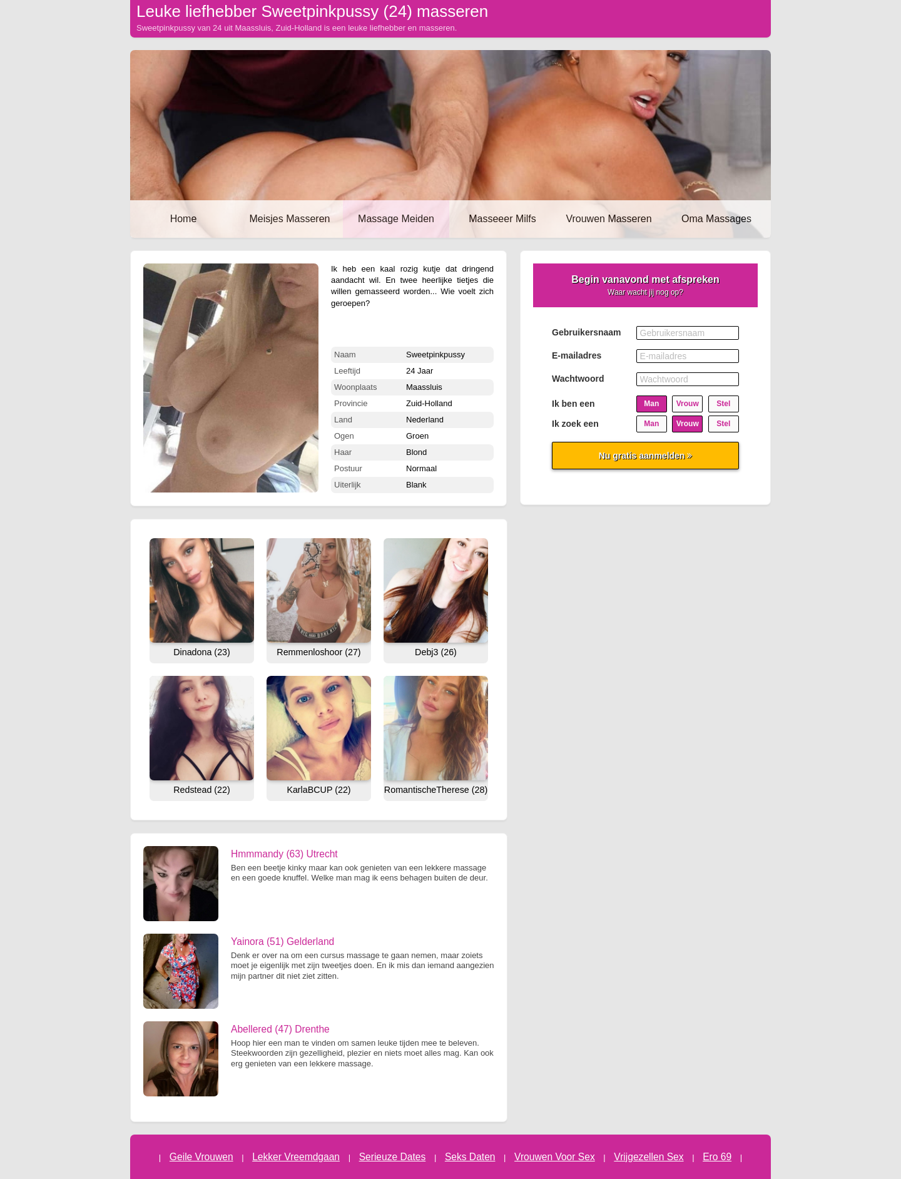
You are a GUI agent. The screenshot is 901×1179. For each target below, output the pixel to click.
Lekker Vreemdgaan (296, 1156)
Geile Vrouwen (201, 1156)
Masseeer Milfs (502, 218)
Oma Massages (716, 218)
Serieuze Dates (392, 1156)
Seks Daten (470, 1156)
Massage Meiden (396, 218)
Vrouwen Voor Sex (554, 1156)
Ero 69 (717, 1156)
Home (183, 218)
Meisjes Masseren (290, 218)
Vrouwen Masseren (608, 218)
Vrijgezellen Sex (648, 1156)
